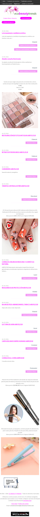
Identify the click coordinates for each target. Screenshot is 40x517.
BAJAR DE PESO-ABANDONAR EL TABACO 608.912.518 (20, 304)
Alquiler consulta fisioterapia (11, 59)
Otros (31, 142)
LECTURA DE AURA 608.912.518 (12, 324)
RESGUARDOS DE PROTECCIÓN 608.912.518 (16, 288)
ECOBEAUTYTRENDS (15, 493)
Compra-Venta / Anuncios (10, 18)
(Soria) (35, 328)
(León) (35, 274)
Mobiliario (28, 45)
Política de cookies (23, 503)
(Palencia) (34, 139)
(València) (34, 156)
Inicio (4, 1)
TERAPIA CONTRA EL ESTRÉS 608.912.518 (15, 186)
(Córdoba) (34, 345)
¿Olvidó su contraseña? (27, 3)
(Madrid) (34, 42)
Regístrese (17, 3)
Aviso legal (14, 503)
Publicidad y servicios (26, 1)
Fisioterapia (28, 71)
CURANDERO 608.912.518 (10, 169)
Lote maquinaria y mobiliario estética (14, 33)
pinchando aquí (27, 500)
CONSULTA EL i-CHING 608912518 (13, 358)
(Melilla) (34, 291)
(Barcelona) (34, 196)
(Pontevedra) (33, 368)
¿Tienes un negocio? (8, 22)
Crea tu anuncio (26, 18)
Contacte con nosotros (13, 1)
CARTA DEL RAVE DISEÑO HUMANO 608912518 (17, 341)
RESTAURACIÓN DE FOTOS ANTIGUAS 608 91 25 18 (19, 135)
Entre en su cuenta (7, 3)
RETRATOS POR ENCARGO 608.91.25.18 (15, 152)
